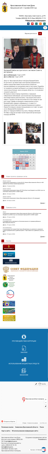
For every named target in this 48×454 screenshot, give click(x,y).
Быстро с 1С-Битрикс (37, 450)
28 (17, 168)
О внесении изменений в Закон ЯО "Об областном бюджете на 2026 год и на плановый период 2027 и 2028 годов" (24, 191)
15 (20, 162)
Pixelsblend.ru (42, 439)
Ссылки (8, 241)
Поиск (42, 427)
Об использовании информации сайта (25, 431)
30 (24, 168)
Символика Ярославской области (26, 427)
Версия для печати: (31, 33)
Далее (42, 203)
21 (17, 165)
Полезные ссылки (7, 427)
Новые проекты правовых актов (16, 176)
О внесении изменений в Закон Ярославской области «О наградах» (21, 198)
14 (17, 162)
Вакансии (24, 375)
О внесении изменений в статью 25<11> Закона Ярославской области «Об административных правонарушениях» (23, 183)
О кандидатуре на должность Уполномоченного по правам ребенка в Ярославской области (22, 222)
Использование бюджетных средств (24, 364)
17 (27, 162)
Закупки (24, 352)
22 (20, 165)
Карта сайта (6, 431)
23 (24, 165)
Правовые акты (11, 207)
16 (24, 162)
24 (27, 165)
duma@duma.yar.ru (11, 441)
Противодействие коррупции (24, 341)
